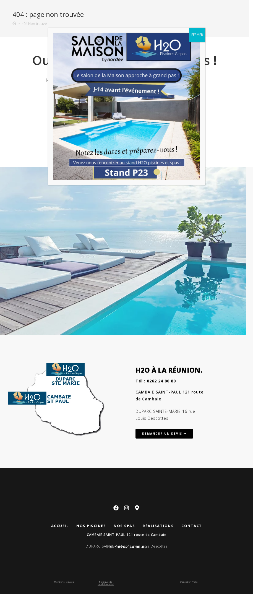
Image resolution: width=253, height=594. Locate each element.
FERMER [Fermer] (197, 34)
